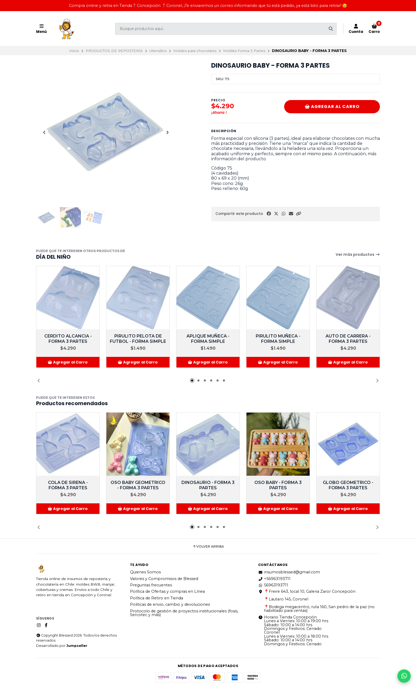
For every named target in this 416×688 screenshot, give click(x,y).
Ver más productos (358, 254)
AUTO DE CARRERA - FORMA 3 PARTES (348, 339)
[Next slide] (167, 132)
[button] (298, 213)
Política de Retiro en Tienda (156, 598)
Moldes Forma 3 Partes (244, 51)
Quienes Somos (145, 572)
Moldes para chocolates (194, 51)
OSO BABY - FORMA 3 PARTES (278, 485)
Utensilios (158, 51)
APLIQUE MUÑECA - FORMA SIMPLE (208, 339)
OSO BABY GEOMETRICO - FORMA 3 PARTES (138, 485)
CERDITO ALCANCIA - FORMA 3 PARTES (68, 339)
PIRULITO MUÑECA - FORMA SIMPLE (278, 339)
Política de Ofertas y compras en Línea (167, 591)
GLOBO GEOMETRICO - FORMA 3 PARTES (348, 485)
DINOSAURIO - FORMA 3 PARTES (208, 485)
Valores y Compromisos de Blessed (164, 579)
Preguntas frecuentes (151, 585)
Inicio (74, 51)
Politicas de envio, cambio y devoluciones (170, 604)
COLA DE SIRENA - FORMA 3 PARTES (68, 485)
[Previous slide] (44, 132)
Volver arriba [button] (208, 546)
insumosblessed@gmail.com (289, 572)
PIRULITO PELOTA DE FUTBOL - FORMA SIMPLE (138, 339)
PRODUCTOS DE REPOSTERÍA (114, 51)
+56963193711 (274, 579)
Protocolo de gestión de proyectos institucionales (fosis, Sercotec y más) (184, 613)
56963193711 (273, 585)
